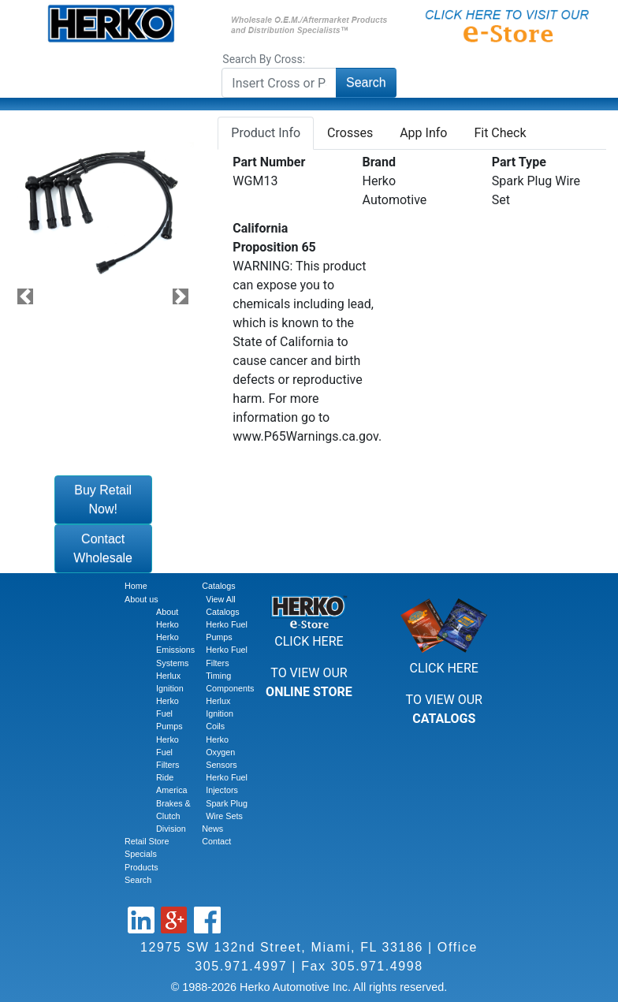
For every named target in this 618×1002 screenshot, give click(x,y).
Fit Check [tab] (500, 132)
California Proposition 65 (274, 238)
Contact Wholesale (102, 548)
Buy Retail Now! (103, 499)
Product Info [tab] (265, 132)
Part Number (269, 162)
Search (366, 82)
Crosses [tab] (350, 132)
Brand (379, 162)
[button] (25, 296)
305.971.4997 (241, 966)
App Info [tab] (423, 132)
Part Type (519, 162)
